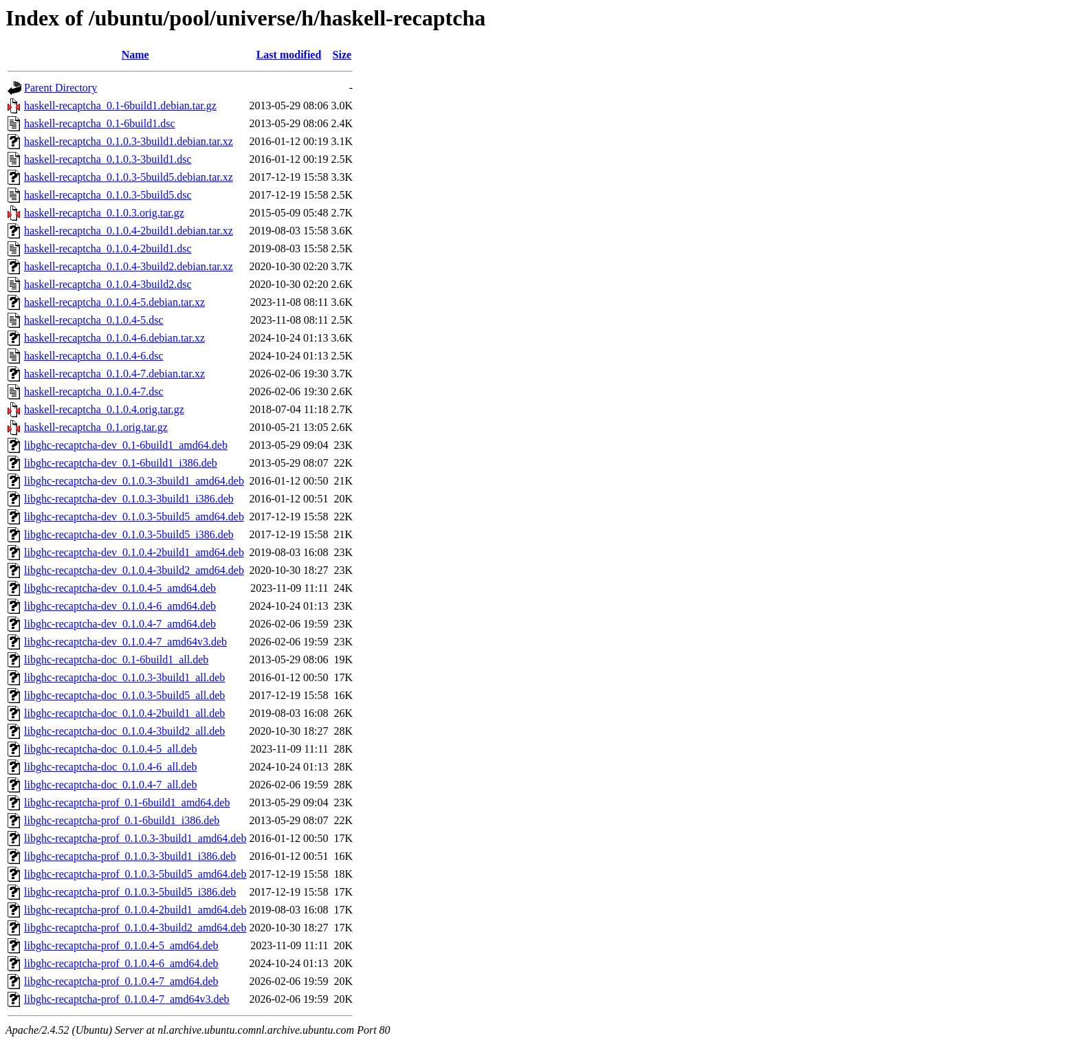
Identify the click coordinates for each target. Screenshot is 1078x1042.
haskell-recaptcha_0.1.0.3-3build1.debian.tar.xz (128, 141)
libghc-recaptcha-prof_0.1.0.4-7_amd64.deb (121, 981)
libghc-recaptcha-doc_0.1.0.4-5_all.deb (110, 749)
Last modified (289, 54)
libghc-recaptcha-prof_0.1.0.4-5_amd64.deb (121, 945)
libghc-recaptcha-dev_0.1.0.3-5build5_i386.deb (129, 534)
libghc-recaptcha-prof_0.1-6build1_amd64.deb (127, 802)
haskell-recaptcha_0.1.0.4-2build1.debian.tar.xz (128, 230)
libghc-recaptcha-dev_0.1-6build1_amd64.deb (126, 445)
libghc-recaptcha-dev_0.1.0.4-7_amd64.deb (120, 624)
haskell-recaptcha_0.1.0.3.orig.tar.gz (104, 213)
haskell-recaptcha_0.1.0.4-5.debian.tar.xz (114, 302)
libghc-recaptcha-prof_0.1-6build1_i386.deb (121, 820)
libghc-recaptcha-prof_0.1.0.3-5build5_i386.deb (130, 892)
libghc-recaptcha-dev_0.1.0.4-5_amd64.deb (120, 588)
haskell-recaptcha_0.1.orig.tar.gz (96, 427)
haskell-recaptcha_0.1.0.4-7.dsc (94, 391)
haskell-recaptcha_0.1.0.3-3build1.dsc (107, 159)
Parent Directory (60, 87)
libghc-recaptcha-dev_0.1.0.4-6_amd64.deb (120, 606)
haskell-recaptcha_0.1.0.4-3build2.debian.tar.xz (128, 266)
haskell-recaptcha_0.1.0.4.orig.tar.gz (104, 409)
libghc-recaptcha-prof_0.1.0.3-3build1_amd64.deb (135, 838)
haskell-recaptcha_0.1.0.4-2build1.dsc (107, 248)
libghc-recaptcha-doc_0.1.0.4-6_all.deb (110, 767)
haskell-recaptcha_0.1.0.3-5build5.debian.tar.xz (128, 177)
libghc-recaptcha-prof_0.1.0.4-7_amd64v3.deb (127, 999)
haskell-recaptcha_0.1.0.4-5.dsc (94, 320)
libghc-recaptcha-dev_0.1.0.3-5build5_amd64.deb (134, 516)
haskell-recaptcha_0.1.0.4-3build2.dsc (107, 284)
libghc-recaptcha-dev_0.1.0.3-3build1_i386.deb (129, 499)
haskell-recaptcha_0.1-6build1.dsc (99, 123)
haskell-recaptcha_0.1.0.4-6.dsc (94, 356)
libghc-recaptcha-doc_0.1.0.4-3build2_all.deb (124, 731)
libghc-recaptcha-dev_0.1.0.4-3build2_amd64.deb (134, 570)
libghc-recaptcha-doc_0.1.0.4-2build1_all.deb (124, 713)
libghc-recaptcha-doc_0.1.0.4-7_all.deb (110, 784)
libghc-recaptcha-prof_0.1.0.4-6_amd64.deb (121, 963)
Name (135, 54)
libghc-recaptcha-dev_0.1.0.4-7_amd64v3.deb (125, 641)
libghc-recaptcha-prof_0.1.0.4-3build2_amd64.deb (135, 927)
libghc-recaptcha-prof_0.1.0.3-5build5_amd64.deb (135, 874)
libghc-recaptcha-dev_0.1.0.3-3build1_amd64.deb (134, 481)
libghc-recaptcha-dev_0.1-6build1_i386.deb (120, 463)
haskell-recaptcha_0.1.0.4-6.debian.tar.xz (114, 338)
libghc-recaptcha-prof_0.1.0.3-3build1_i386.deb (130, 856)
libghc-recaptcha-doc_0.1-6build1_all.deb (116, 659)
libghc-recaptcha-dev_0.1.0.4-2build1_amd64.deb (134, 552)
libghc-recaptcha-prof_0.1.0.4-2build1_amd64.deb (135, 910)
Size (342, 54)
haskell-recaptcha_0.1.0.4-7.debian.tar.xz (114, 373)
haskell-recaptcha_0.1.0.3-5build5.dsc (107, 195)
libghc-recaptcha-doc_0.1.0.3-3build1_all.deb (124, 677)
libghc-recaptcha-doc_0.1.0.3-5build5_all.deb (124, 695)
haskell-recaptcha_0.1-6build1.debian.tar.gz (120, 105)
